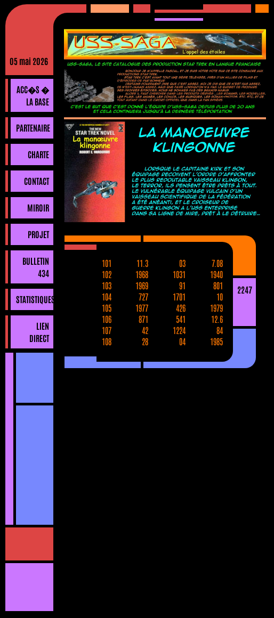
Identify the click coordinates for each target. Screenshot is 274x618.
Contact (36, 180)
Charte (38, 154)
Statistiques (34, 299)
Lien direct (39, 331)
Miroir (38, 207)
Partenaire (33, 127)
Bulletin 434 (35, 266)
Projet (38, 234)
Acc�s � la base (33, 95)
